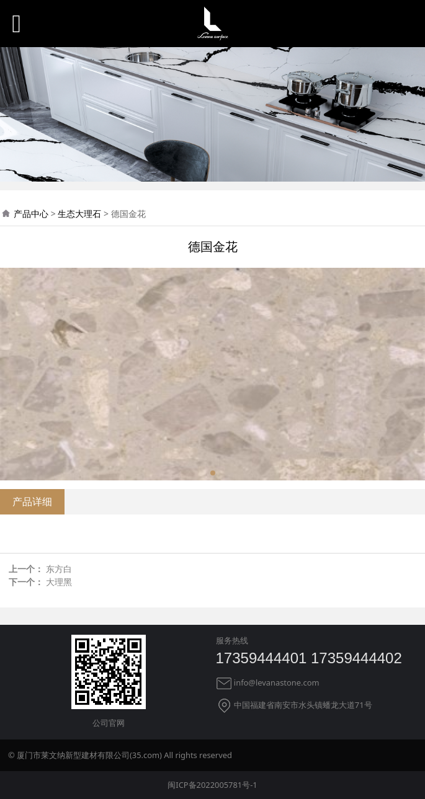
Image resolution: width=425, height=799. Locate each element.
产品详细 (32, 501)
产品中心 (31, 213)
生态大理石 (79, 213)
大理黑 (59, 582)
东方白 (59, 569)
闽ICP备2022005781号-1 (212, 784)
